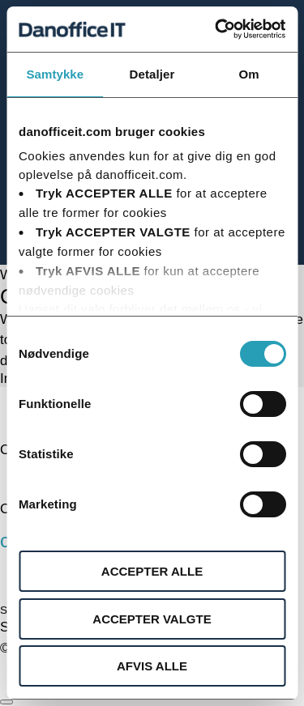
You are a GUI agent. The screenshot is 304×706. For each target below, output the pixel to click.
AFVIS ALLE (152, 666)
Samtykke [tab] (54, 74)
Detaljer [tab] (152, 74)
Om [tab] (249, 74)
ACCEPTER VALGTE (151, 619)
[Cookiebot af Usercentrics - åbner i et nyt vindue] (216, 29)
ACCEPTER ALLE (152, 571)
